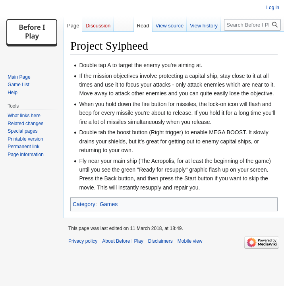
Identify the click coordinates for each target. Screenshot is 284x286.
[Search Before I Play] (252, 25)
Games (109, 204)
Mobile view (190, 241)
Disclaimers (160, 241)
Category (84, 204)
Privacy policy (82, 241)
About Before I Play (122, 241)
